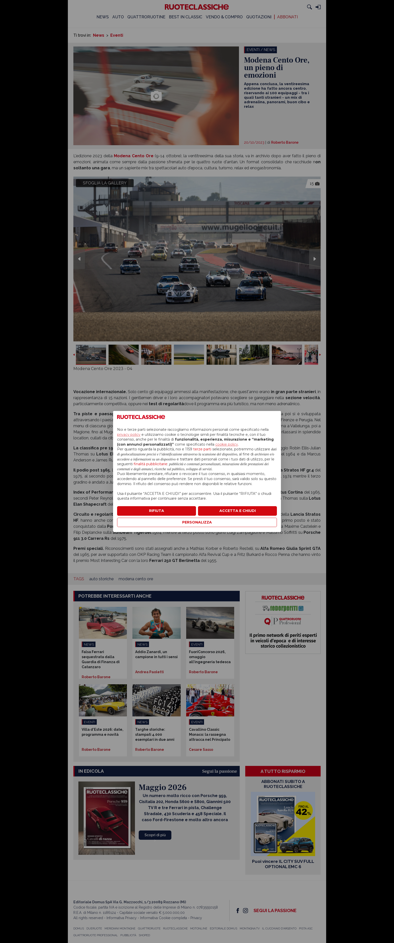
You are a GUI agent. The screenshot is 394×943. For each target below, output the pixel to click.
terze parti (202, 449)
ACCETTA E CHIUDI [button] (237, 510)
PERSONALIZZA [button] (197, 522)
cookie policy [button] (226, 444)
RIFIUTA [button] (156, 510)
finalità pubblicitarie (150, 464)
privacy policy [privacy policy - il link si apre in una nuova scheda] (128, 434)
